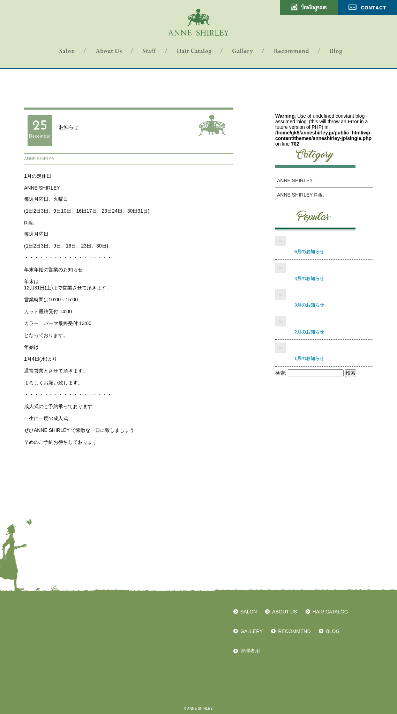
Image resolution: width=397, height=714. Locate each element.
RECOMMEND (294, 631)
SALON (248, 611)
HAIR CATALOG (330, 611)
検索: (280, 373)
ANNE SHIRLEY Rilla (300, 195)
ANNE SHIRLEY (39, 158)
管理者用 (250, 651)
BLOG (332, 631)
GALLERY (251, 631)
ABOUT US (284, 611)
